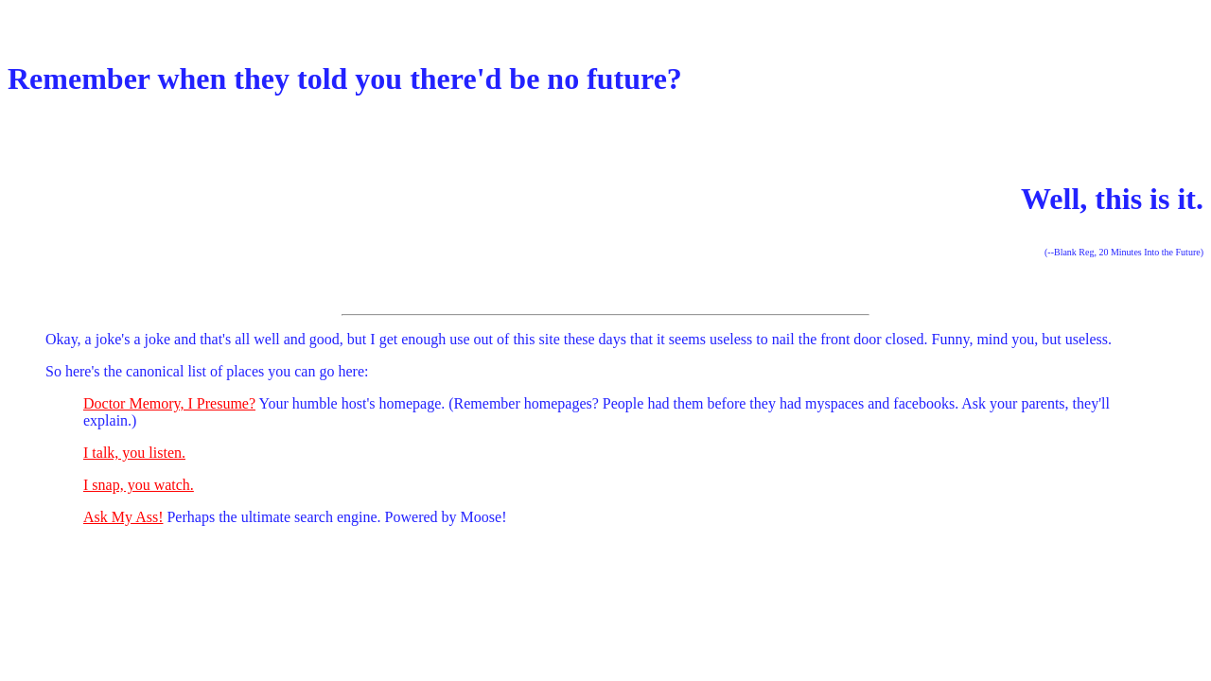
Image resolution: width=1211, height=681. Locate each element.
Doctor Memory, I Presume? (169, 403)
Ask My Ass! (123, 517)
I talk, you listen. (134, 453)
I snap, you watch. (138, 485)
